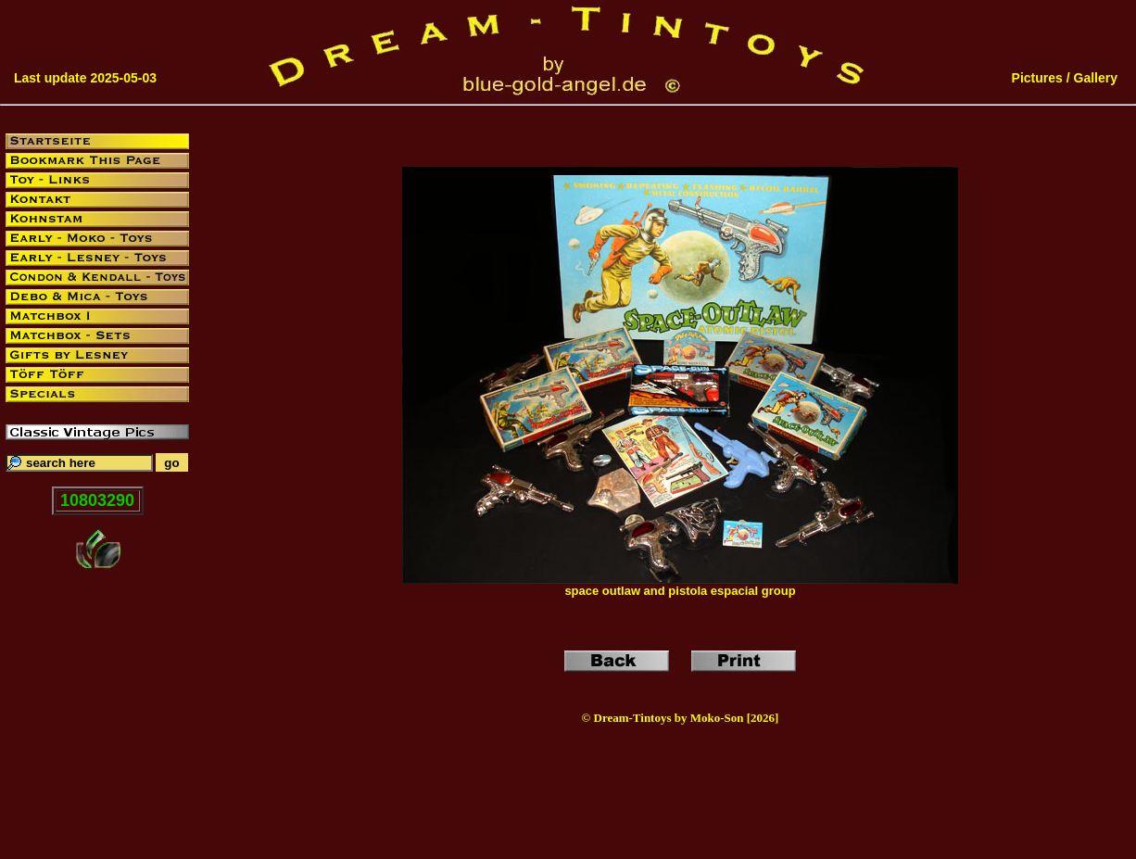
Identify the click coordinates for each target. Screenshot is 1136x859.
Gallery (1095, 77)
